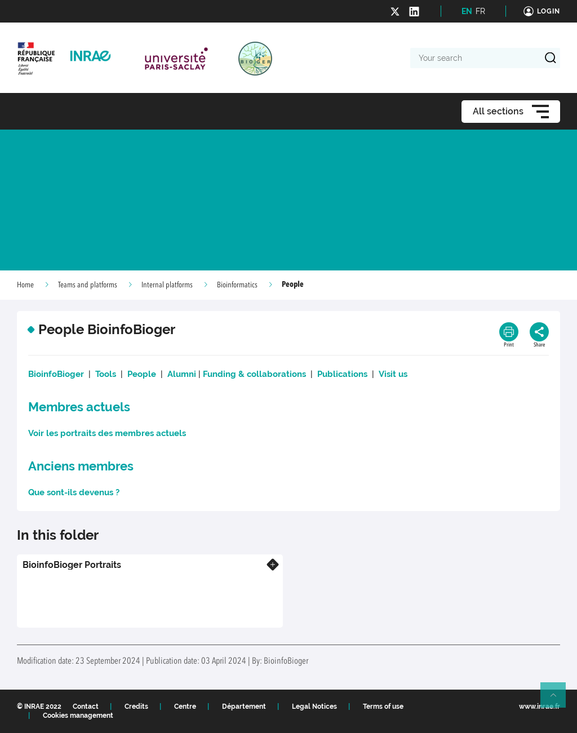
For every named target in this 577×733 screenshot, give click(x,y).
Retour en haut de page (558, 700)
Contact (86, 706)
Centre (185, 706)
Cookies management (78, 715)
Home (25, 285)
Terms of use (383, 706)
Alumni (181, 374)
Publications (342, 374)
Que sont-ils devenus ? (73, 492)
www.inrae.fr (539, 706)
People (141, 374)
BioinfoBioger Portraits (72, 564)
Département (244, 706)
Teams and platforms (87, 285)
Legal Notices (314, 706)
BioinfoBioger (56, 374)
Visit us (393, 374)
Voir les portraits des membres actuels (107, 433)
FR (480, 11)
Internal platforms (167, 285)
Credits (136, 706)
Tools (105, 374)
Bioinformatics (237, 285)
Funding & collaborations (254, 374)
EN (466, 11)
